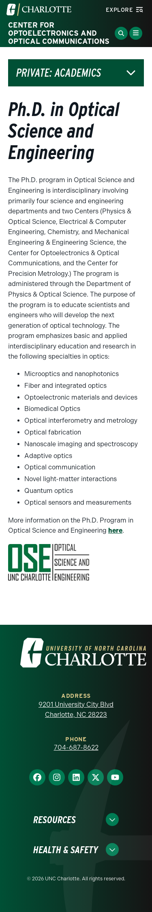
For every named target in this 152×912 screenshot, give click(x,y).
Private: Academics (58, 73)
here (115, 530)
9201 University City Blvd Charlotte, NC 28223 (76, 710)
